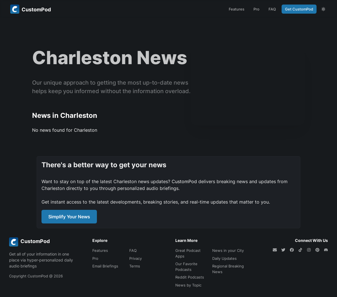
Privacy (135, 258)
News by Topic (188, 285)
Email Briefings (105, 266)
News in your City (228, 250)
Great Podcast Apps (188, 253)
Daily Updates (224, 258)
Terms (134, 266)
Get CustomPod (299, 9)
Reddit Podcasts (189, 277)
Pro (256, 9)
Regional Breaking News (228, 269)
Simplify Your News (69, 216)
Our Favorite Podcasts (186, 267)
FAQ (272, 9)
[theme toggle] (323, 9)
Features (236, 9)
